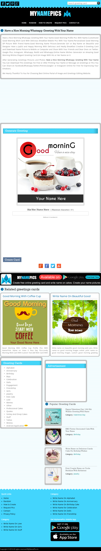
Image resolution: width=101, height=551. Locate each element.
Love (8, 399)
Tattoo (9, 420)
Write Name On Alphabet (64, 498)
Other (9, 405)
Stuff (8, 417)
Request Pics (60, 23)
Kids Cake (10, 397)
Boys (8, 376)
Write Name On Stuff (13, 530)
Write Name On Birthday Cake (66, 504)
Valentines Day (79, 415)
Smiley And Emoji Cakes (16, 414)
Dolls (8, 382)
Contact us (74, 23)
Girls (8, 391)
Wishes (9, 423)
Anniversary (11, 370)
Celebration (11, 379)
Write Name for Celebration (65, 507)
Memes (9, 402)
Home (24, 23)
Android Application (17, 426)
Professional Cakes (14, 408)
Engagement (11, 385)
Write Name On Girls (13, 526)
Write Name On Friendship (64, 514)
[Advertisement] (50, 100)
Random (32, 23)
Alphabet (10, 368)
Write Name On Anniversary (65, 501)
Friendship (11, 388)
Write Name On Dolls (62, 510)
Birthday (10, 373)
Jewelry (9, 394)
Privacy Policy (9, 514)
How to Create (45, 23)
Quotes (9, 411)
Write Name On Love (13, 523)
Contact (7, 510)
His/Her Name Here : (50, 209)
